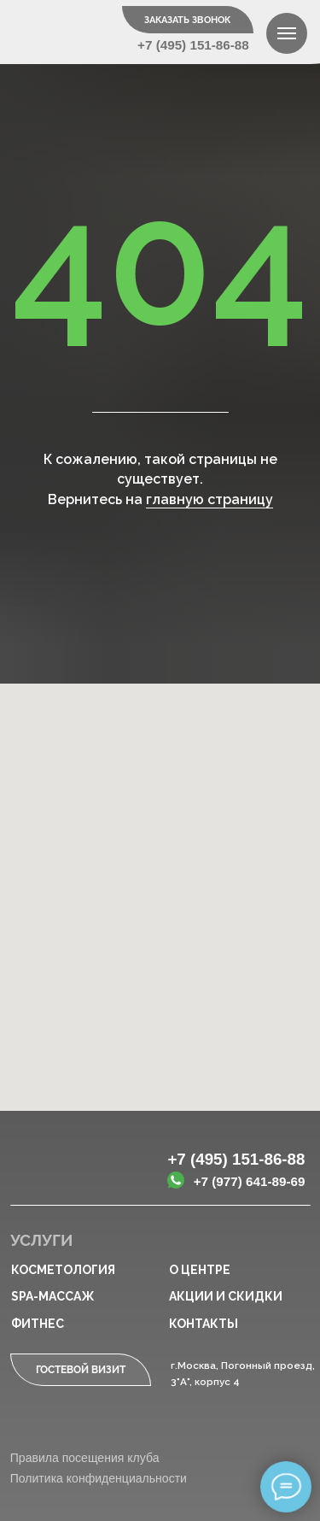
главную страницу (209, 499)
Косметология (63, 1270)
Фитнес (37, 1323)
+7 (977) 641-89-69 (249, 1181)
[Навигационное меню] (286, 33)
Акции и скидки (225, 1296)
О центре (199, 1270)
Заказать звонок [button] (187, 20)
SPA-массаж (52, 1296)
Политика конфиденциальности (98, 1478)
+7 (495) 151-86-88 (193, 45)
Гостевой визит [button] (80, 1370)
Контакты (203, 1323)
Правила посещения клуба (85, 1458)
